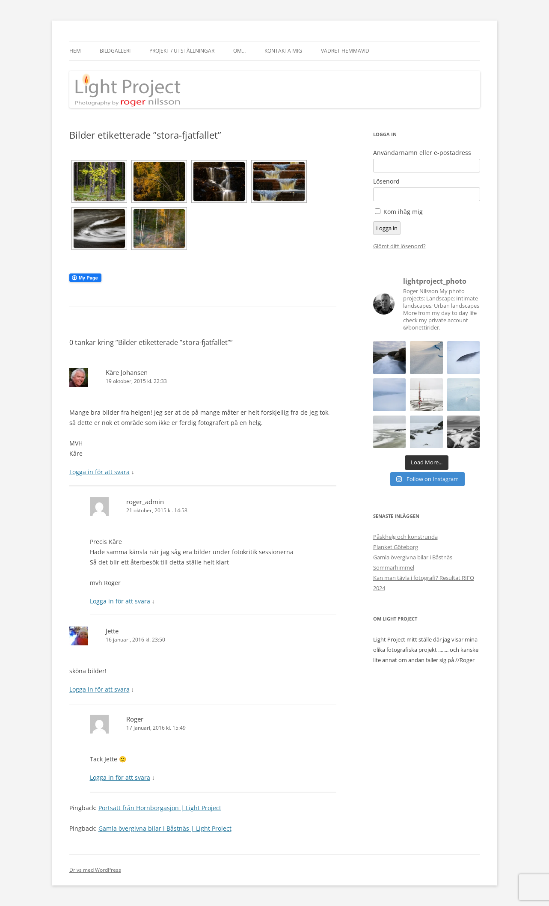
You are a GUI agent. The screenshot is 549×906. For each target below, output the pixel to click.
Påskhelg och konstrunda (405, 537)
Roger (134, 719)
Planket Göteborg (395, 547)
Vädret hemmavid (345, 50)
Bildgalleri (115, 50)
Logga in (387, 228)
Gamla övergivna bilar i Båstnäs (412, 557)
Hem (75, 50)
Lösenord (386, 181)
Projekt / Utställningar (181, 50)
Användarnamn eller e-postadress (422, 153)
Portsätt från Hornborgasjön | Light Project (159, 808)
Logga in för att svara (99, 472)
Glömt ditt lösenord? (399, 246)
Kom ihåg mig (403, 212)
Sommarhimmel (393, 567)
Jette (112, 631)
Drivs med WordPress (95, 869)
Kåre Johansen (127, 372)
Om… (239, 50)
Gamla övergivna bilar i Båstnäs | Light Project (164, 828)
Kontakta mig (283, 50)
